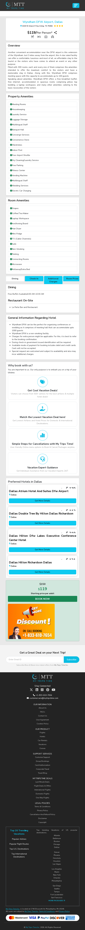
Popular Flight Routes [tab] (19, 844)
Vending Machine (18, 175)
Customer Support (42, 757)
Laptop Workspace (19, 218)
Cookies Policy (42, 724)
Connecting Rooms (19, 259)
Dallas (57, 847)
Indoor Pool (16, 150)
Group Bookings (42, 761)
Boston (57, 841)
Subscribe (71, 659)
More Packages (56, 900)
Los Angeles (57, 869)
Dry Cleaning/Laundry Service (24, 160)
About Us (42, 708)
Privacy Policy (42, 810)
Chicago (56, 844)
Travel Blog (42, 773)
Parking (14, 254)
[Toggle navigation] (76, 5)
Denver (57, 852)
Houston (56, 861)
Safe (13, 244)
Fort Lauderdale (56, 895)
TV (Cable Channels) (20, 238)
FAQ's (42, 712)
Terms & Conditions (42, 806)
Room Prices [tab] (72, 278)
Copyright (42, 822)
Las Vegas (57, 864)
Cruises (42, 748)
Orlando (56, 878)
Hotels (42, 736)
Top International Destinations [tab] (19, 855)
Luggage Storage (19, 119)
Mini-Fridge (16, 233)
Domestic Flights (42, 794)
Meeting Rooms (18, 104)
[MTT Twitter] (31, 690)
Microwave (16, 264)
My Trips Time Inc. (61, 665)
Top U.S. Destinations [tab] (19, 849)
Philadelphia (57, 881)
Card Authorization (42, 765)
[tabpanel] (42, 298)
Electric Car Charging (20, 190)
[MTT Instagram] (42, 690)
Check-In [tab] (34, 278)
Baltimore (57, 838)
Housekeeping (17, 109)
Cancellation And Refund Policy (42, 814)
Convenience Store (19, 140)
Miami (56, 872)
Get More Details (42, 500)
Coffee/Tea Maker (19, 213)
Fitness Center (17, 170)
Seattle (57, 889)
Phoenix (57, 855)
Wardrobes (16, 145)
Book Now (42, 599)
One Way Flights (42, 798)
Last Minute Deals (42, 782)
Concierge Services (19, 134)
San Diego (57, 886)
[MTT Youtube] (53, 690)
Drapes (14, 208)
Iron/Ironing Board (19, 223)
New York (56, 875)
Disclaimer (42, 818)
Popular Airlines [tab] (19, 839)
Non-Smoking (17, 249)
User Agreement (42, 720)
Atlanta (57, 835)
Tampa (57, 892)
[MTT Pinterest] (47, 690)
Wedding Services (19, 185)
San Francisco (56, 897)
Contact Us (42, 716)
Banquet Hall (17, 129)
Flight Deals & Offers (42, 786)
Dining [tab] (15, 278)
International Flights (42, 790)
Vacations (42, 744)
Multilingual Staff (19, 124)
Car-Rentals (42, 740)
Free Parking (16, 165)
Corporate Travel (42, 769)
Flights (42, 732)
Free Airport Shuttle (20, 155)
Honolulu (57, 858)
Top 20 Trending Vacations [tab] (19, 832)
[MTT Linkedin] (37, 690)
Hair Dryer (15, 228)
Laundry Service (18, 114)
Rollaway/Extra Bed (20, 269)
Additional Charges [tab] (53, 280)
